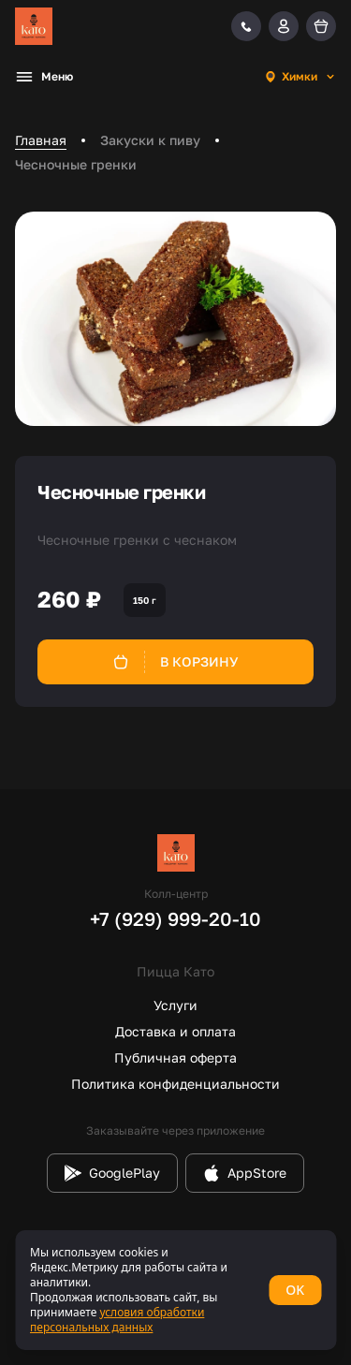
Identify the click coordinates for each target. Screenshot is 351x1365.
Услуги (175, 1005)
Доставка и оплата (175, 1031)
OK (294, 1290)
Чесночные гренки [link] (76, 164)
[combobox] (299, 77)
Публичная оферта (175, 1057)
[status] (175, 1290)
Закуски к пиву (150, 140)
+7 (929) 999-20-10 (175, 918)
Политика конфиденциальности (175, 1084)
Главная (40, 140)
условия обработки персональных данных (117, 1319)
